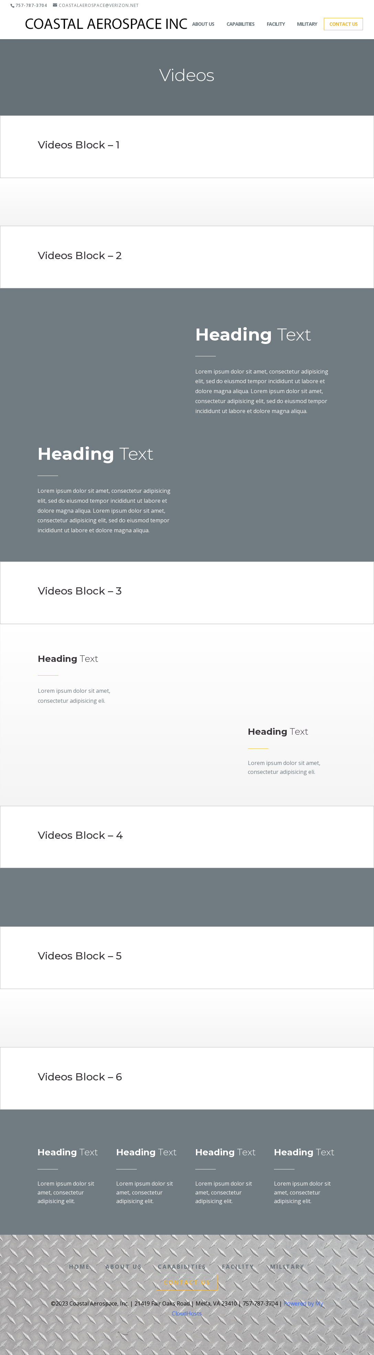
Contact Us (343, 24)
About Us (203, 24)
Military (307, 24)
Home (173, 24)
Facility (276, 24)
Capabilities (240, 24)
